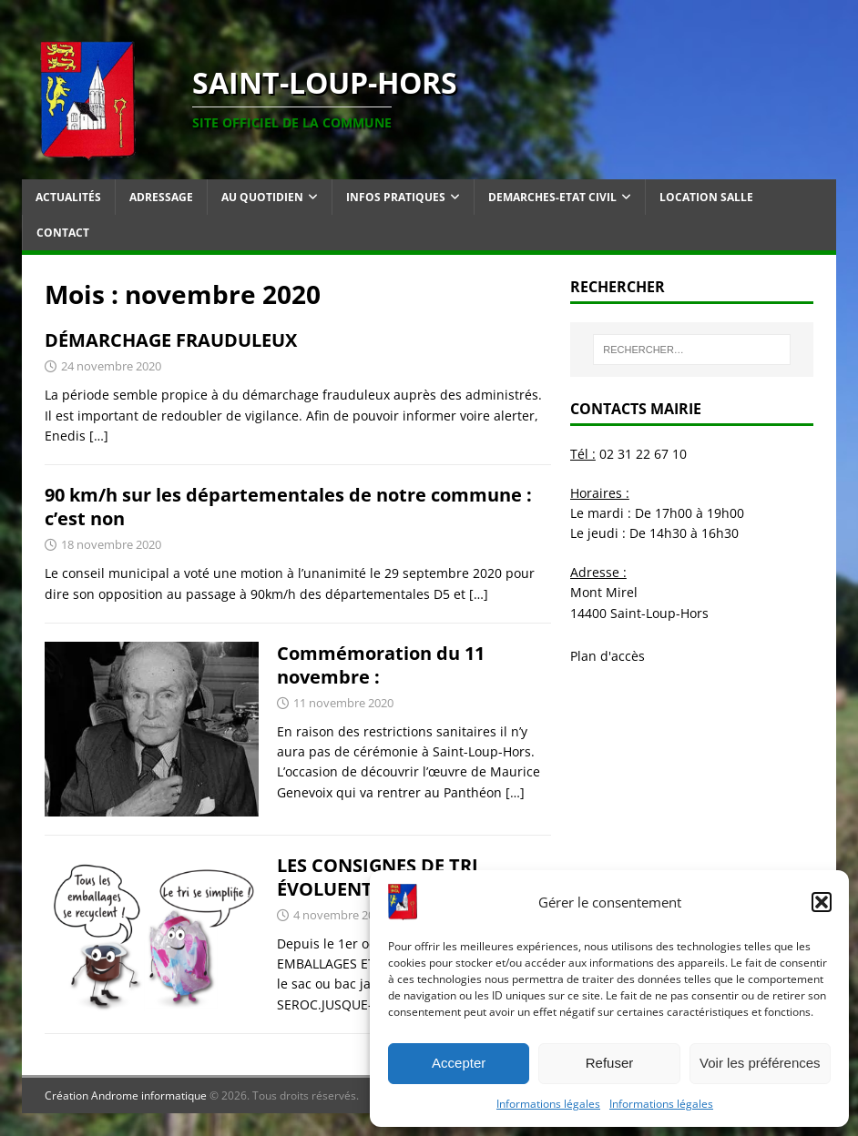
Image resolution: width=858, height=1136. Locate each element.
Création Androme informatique (126, 1095)
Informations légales (548, 1103)
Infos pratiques (395, 197)
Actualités (68, 197)
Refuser (610, 1062)
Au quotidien (262, 197)
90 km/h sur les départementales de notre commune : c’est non (288, 506)
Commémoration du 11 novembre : (381, 665)
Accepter (458, 1062)
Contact (62, 232)
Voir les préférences (760, 1062)
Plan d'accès (607, 655)
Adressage (161, 197)
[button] (821, 902)
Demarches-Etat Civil (552, 197)
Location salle (706, 197)
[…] (98, 435)
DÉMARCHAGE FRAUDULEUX (171, 340)
